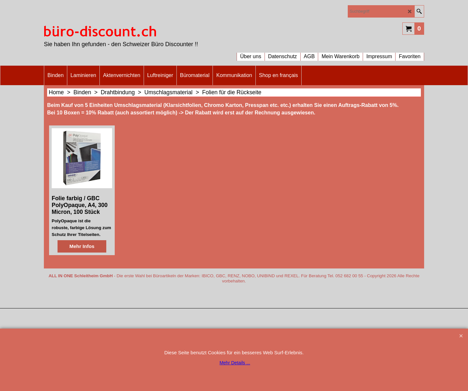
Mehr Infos (81, 274)
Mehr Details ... (234, 362)
